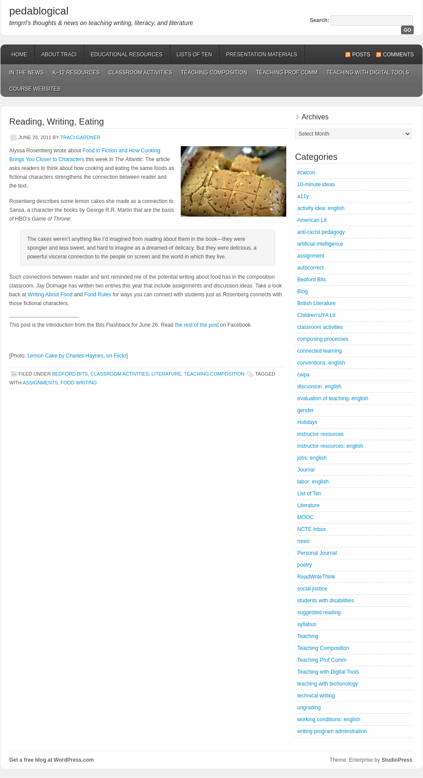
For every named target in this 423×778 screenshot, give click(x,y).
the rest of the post (197, 325)
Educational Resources (126, 55)
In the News (26, 73)
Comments (398, 55)
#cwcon (306, 173)
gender (305, 410)
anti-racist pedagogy (321, 232)
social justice (312, 589)
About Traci (59, 55)
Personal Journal (317, 553)
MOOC (305, 517)
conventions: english (321, 363)
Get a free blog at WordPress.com (51, 760)
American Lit (312, 220)
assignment (310, 256)
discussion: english (319, 386)
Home (19, 55)
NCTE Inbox (311, 529)
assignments (40, 382)
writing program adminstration (332, 731)
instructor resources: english (330, 446)
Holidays (307, 422)
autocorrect (310, 268)
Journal (305, 470)
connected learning (319, 351)
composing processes (322, 339)
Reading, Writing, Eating (56, 121)
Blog (302, 291)
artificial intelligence (320, 244)
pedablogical (39, 11)
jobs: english (312, 458)
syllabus (306, 624)
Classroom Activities (140, 73)
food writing (79, 382)
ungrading (309, 707)
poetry (304, 565)
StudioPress (397, 760)
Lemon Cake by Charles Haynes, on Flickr (76, 356)
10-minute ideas (316, 184)
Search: (319, 20)
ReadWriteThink (316, 577)
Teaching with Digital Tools (367, 73)
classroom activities (120, 373)
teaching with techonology (327, 684)
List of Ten (309, 493)
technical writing (316, 696)
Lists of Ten (194, 55)
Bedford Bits (70, 373)
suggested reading (319, 612)
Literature (167, 373)
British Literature (316, 303)
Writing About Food (50, 294)
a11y (303, 196)
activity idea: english (320, 208)
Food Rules (97, 294)
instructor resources (320, 434)
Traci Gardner (80, 137)
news (303, 541)
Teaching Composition (214, 73)
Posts (361, 55)
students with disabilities (325, 600)
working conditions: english (328, 719)
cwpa (303, 375)
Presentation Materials (261, 55)
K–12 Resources (75, 73)
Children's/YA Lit (316, 315)
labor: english (312, 482)
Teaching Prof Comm (286, 73)
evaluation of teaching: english (332, 398)
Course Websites (35, 89)
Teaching (307, 636)
